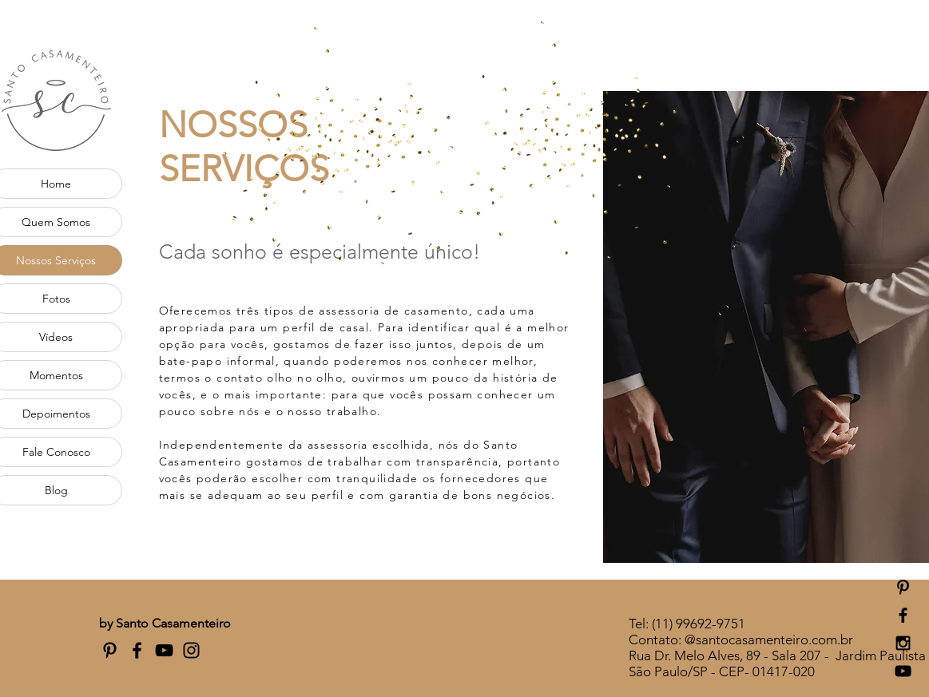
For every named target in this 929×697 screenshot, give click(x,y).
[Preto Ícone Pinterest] (903, 587)
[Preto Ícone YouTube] (164, 650)
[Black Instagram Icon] (903, 643)
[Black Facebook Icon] (903, 615)
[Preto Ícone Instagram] (191, 650)
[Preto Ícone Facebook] (137, 650)
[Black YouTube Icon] (903, 671)
